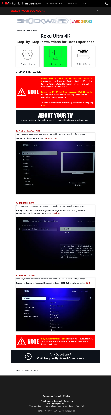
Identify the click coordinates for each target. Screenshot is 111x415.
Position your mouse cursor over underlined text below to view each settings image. (50, 134)
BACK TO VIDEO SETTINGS (27, 370)
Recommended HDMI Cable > (54, 86)
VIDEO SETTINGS (29, 30)
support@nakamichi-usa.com (60, 401)
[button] (107, 3)
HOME (18, 30)
